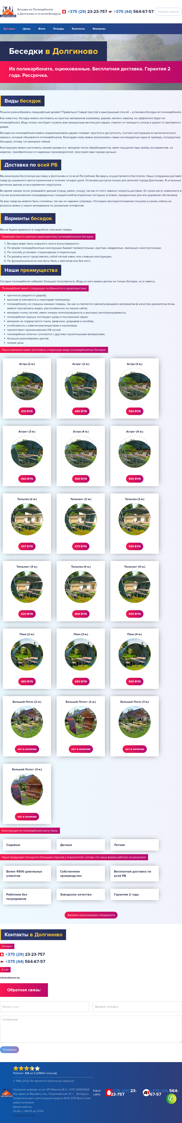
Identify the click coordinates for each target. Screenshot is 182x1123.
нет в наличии (27, 749)
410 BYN (27, 411)
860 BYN (135, 681)
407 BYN (27, 546)
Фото (41, 29)
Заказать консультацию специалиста (91, 915)
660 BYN (27, 479)
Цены (26, 29)
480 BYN (81, 411)
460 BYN (27, 681)
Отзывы (58, 29)
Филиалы (99, 29)
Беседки (9, 29)
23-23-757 (87, 11)
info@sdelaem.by (10, 977)
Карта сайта (97, 1092)
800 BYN (81, 479)
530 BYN (135, 546)
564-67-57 (134, 11)
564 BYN (135, 411)
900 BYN (135, 479)
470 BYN (81, 546)
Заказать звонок (168, 11)
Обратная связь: (24, 990)
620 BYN (27, 614)
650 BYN (81, 681)
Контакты (78, 29)
